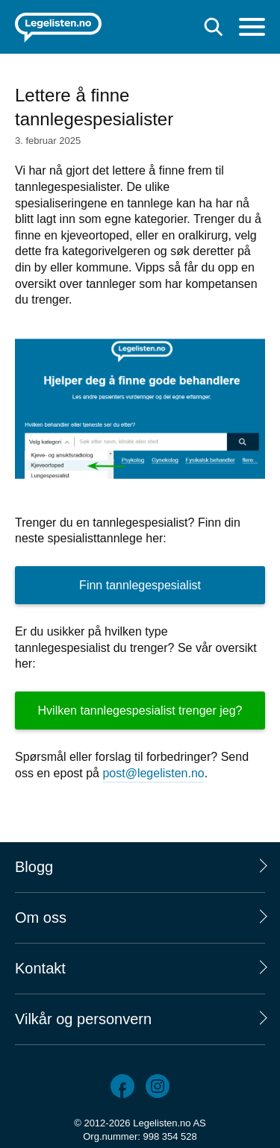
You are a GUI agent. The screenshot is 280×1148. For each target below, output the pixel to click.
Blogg (34, 867)
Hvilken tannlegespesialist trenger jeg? (140, 710)
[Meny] (252, 29)
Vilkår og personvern (83, 1019)
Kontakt (40, 968)
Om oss (40, 917)
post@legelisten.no (153, 773)
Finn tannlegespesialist (140, 585)
